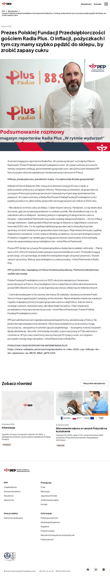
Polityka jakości (47, 539)
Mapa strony (9, 500)
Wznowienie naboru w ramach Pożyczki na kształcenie (81, 430)
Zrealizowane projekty (50, 500)
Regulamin (45, 526)
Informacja (8, 427)
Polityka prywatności (49, 518)
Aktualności (86, 4)
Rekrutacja (45, 491)
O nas (43, 487)
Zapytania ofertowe (49, 496)
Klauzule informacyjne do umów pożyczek (58, 535)
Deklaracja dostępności (50, 522)
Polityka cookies (47, 531)
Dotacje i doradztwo (12, 491)
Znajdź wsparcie (10, 487)
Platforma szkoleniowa (13, 518)
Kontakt (97, 4)
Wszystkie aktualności (94, 383)
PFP (3, 11)
